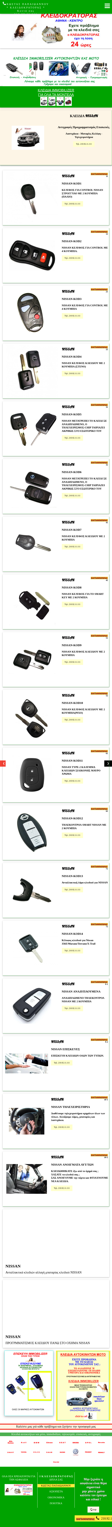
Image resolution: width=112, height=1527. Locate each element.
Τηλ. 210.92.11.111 (84, 144)
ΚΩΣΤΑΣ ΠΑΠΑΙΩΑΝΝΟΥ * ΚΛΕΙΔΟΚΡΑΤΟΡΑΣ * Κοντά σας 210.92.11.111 (26, 8)
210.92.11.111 (94, 1518)
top (93, 1509)
